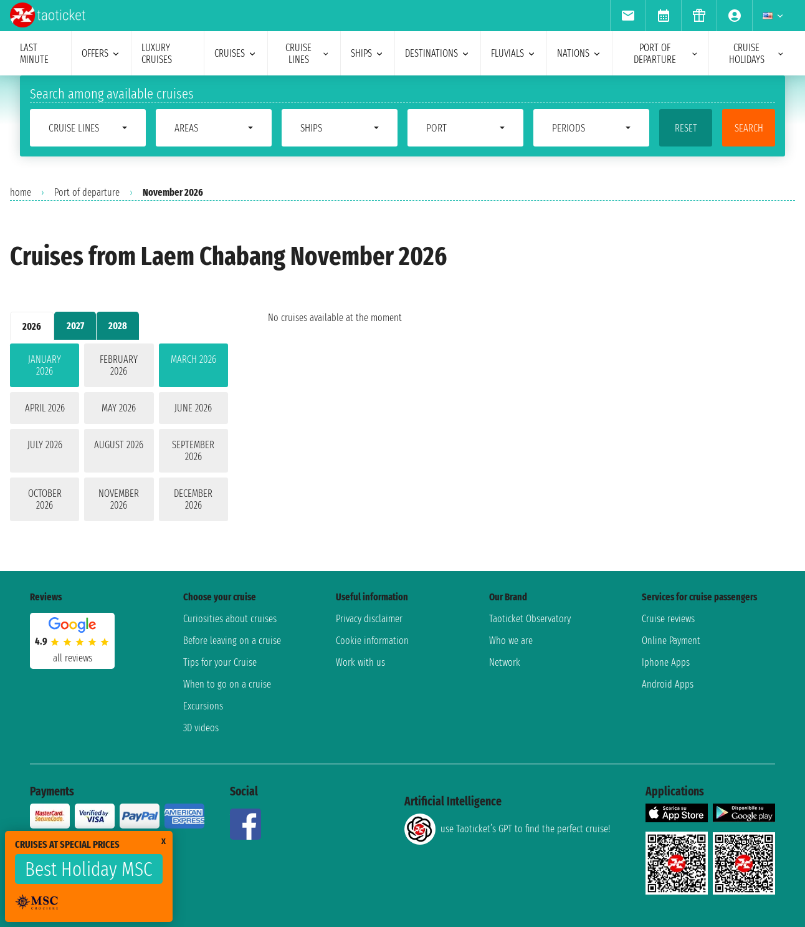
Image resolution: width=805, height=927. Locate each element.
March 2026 (193, 359)
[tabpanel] (119, 434)
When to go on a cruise (227, 684)
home (20, 192)
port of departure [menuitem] (666, 53)
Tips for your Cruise (220, 662)
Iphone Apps (666, 662)
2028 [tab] (117, 326)
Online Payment (671, 640)
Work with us (360, 662)
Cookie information (372, 640)
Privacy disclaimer (369, 619)
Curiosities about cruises (230, 619)
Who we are (511, 640)
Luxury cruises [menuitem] (156, 53)
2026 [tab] (31, 326)
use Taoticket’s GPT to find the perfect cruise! (507, 829)
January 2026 (44, 365)
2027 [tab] (75, 326)
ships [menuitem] (367, 53)
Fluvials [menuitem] (513, 53)
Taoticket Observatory (530, 619)
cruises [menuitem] (235, 53)
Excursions (203, 706)
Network (504, 662)
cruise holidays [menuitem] (757, 53)
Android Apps (667, 684)
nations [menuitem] (579, 53)
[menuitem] (627, 15)
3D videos (201, 728)
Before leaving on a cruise (232, 640)
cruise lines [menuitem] (307, 53)
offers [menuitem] (101, 53)
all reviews (72, 658)
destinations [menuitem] (437, 53)
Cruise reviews (668, 619)
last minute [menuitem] (34, 53)
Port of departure (87, 192)
